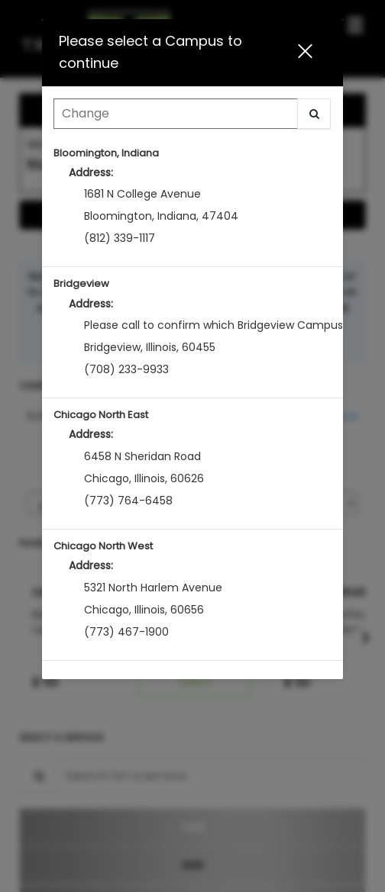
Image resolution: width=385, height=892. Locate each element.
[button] (311, 52)
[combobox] (192, 117)
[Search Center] (175, 113)
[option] (192, 202)
